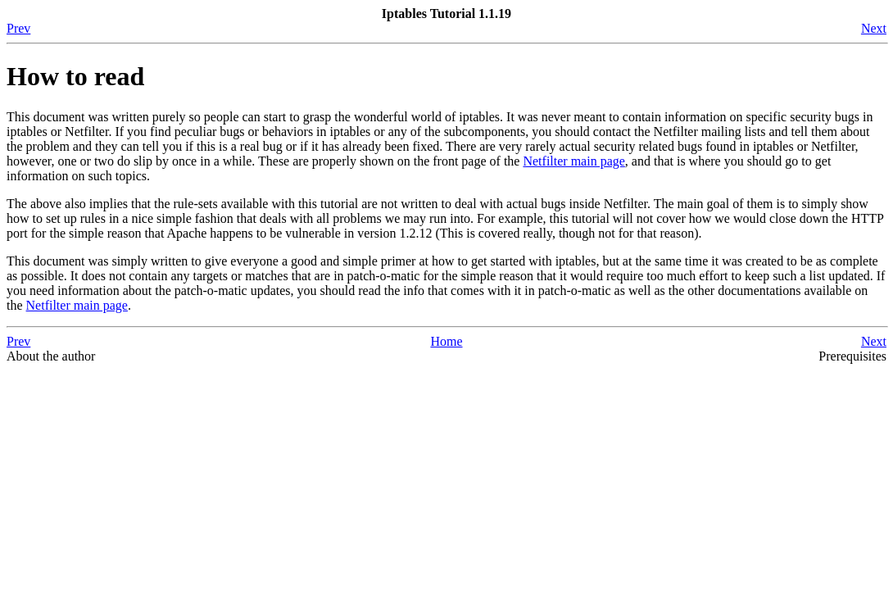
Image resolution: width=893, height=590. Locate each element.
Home (446, 341)
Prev (18, 28)
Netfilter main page (573, 161)
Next (873, 28)
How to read (75, 76)
